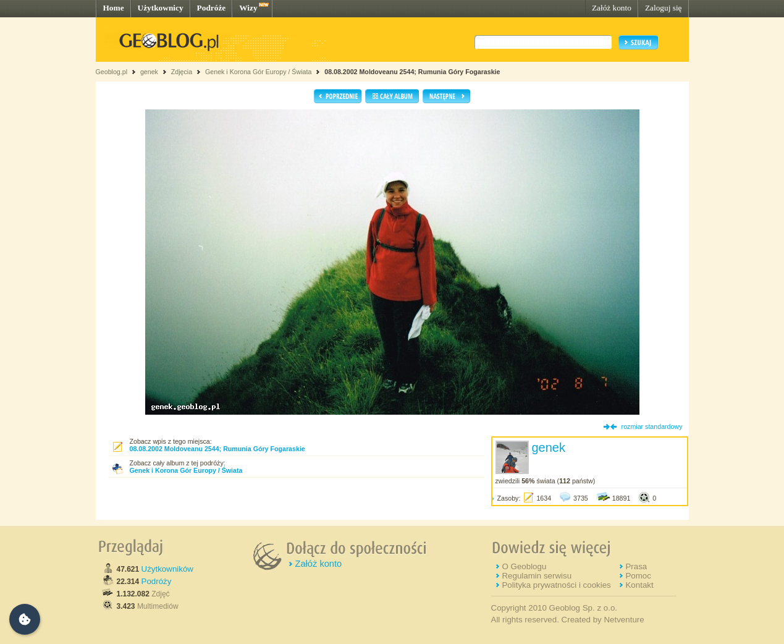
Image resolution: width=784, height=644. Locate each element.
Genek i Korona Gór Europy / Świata (258, 71)
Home (113, 7)
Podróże (211, 7)
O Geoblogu (524, 566)
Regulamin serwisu (536, 575)
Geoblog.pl (112, 71)
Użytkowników (167, 569)
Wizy (248, 7)
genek (149, 71)
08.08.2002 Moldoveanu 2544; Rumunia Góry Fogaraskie (412, 71)
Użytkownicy (160, 7)
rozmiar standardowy (652, 426)
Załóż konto (611, 7)
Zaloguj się (663, 7)
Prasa (636, 566)
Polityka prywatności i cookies (556, 585)
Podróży (156, 581)
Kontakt (639, 585)
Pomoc (638, 575)
